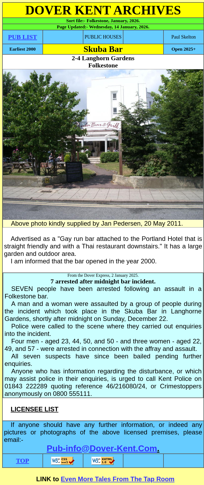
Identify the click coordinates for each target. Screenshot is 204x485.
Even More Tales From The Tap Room (118, 479)
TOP (22, 460)
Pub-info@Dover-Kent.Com (102, 448)
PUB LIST (22, 36)
